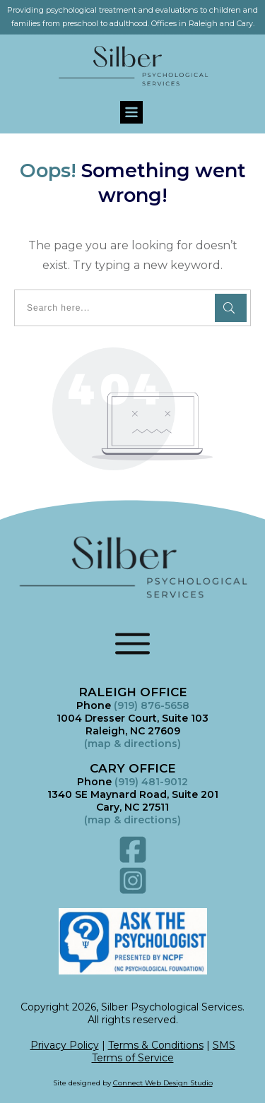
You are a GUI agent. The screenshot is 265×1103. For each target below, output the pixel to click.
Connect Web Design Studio (163, 1082)
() (132, 819)
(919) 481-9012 (151, 781)
